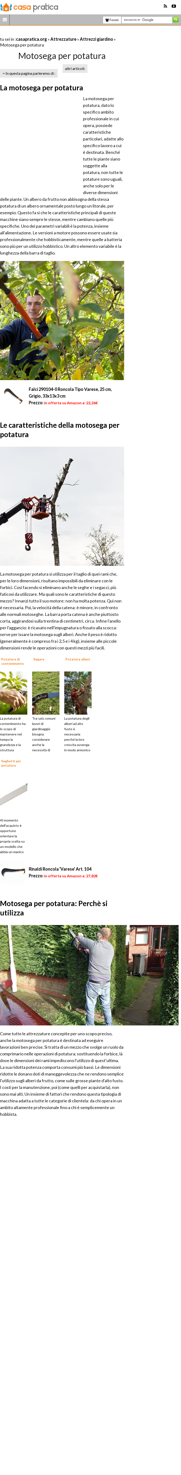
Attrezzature (63, 39)
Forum (112, 20)
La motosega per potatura (41, 87)
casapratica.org (31, 39)
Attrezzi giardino (96, 39)
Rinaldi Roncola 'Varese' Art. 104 (60, 869)
